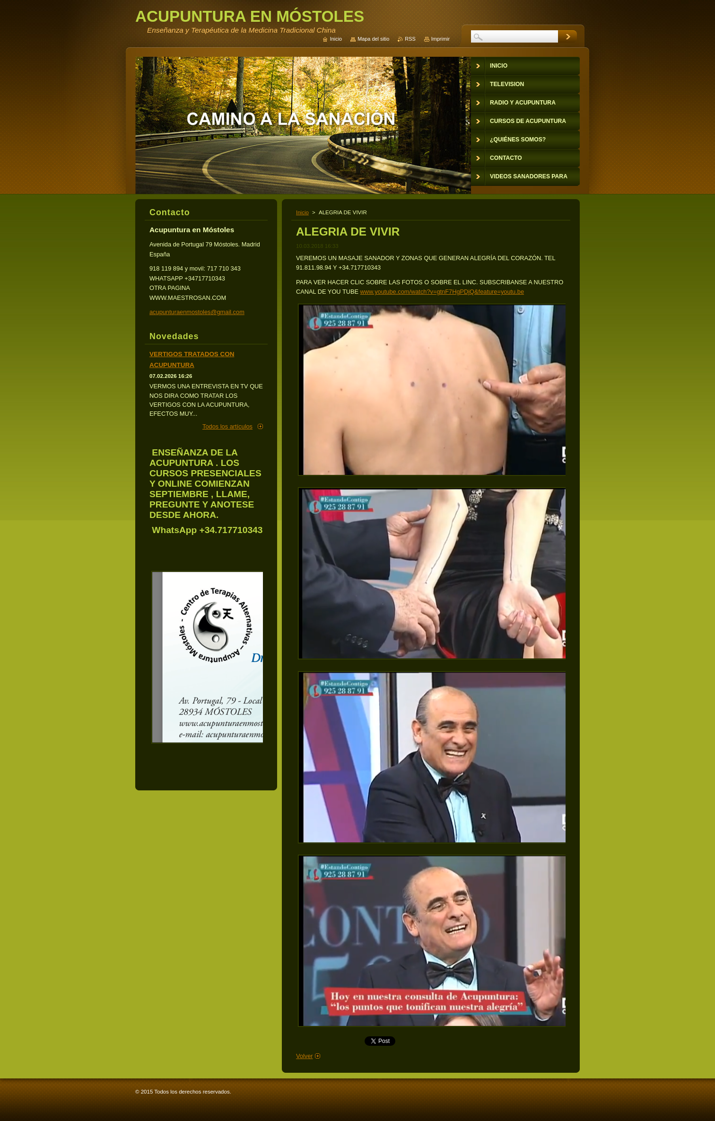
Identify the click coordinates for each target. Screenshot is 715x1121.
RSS (410, 39)
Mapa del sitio (373, 39)
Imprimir (440, 39)
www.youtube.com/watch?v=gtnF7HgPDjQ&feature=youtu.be (442, 291)
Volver (304, 1056)
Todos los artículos (227, 426)
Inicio (302, 212)
